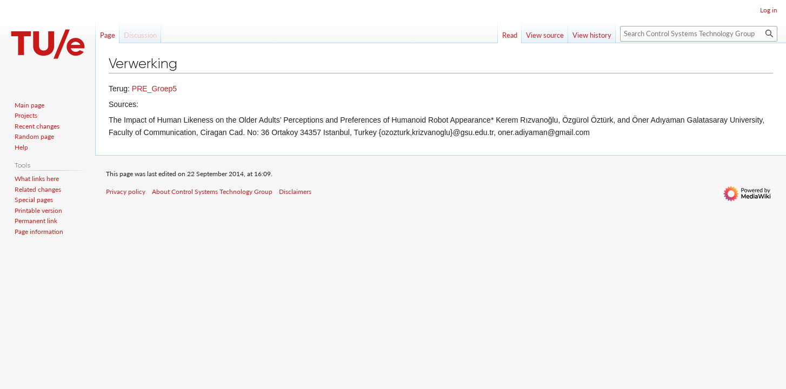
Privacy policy (125, 191)
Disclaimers (295, 191)
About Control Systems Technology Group (212, 191)
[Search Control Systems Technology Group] (698, 34)
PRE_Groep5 (154, 88)
